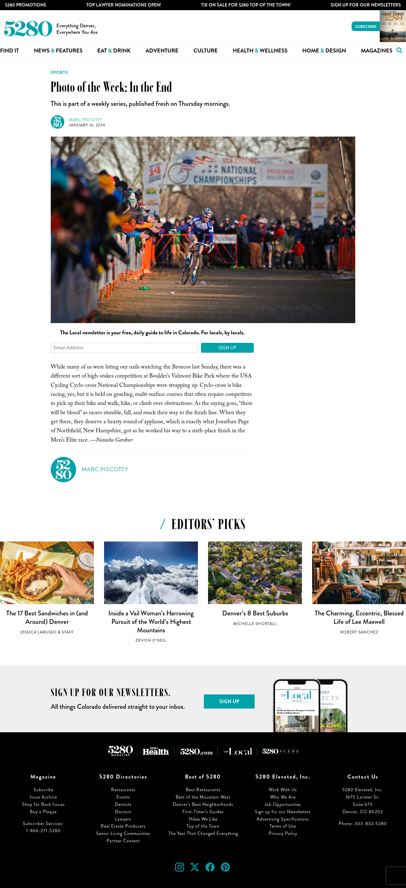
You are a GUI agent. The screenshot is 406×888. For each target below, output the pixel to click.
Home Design (324, 51)
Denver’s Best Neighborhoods (203, 804)
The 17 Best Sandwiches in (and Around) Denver (47, 617)
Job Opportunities (282, 804)
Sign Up (228, 348)
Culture (205, 51)
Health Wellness (260, 51)
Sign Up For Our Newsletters (366, 5)
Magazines (376, 51)
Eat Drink (114, 51)
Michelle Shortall (255, 623)
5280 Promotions (25, 5)
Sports (59, 72)
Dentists (123, 804)
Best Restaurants (203, 789)
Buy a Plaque (43, 811)
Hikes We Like (203, 819)
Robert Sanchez (359, 632)
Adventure (161, 51)
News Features (58, 51)
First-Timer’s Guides (203, 811)
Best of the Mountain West (203, 797)
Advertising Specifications (283, 819)
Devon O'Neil (151, 640)
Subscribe (365, 26)
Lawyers (123, 819)
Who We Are (283, 797)
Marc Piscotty (85, 119)
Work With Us (283, 789)
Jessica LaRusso (38, 632)
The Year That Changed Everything (203, 833)
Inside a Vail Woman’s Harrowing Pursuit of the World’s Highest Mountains (151, 621)
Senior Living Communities (123, 833)
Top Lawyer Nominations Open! (123, 5)
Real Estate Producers (123, 826)
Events (123, 797)
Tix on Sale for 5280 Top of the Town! (246, 5)
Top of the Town (203, 826)
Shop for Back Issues (43, 804)
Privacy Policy (283, 833)
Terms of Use (283, 826)
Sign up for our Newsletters (283, 811)
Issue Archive (43, 797)
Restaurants (123, 789)
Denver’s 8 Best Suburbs (255, 613)
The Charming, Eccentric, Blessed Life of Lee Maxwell (359, 617)
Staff (68, 632)
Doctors (123, 811)
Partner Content (123, 840)
